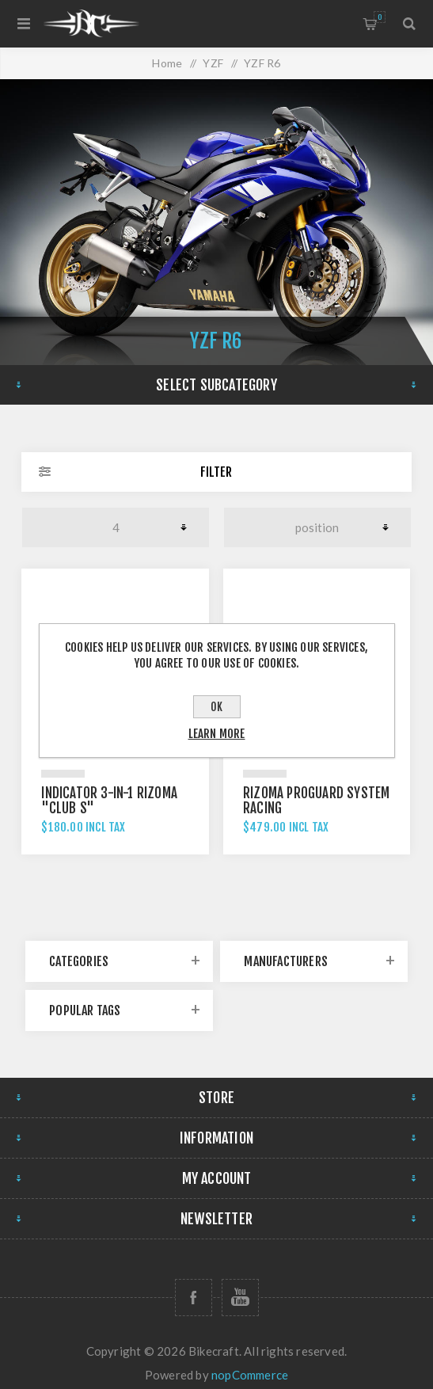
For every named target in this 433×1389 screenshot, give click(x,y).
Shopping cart (380, 17)
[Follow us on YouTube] (240, 1297)
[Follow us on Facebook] (193, 1297)
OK (216, 707)
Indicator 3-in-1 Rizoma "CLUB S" (109, 800)
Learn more (216, 733)
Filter (216, 472)
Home (167, 63)
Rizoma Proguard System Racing (316, 800)
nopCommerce (249, 1375)
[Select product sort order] (317, 527)
